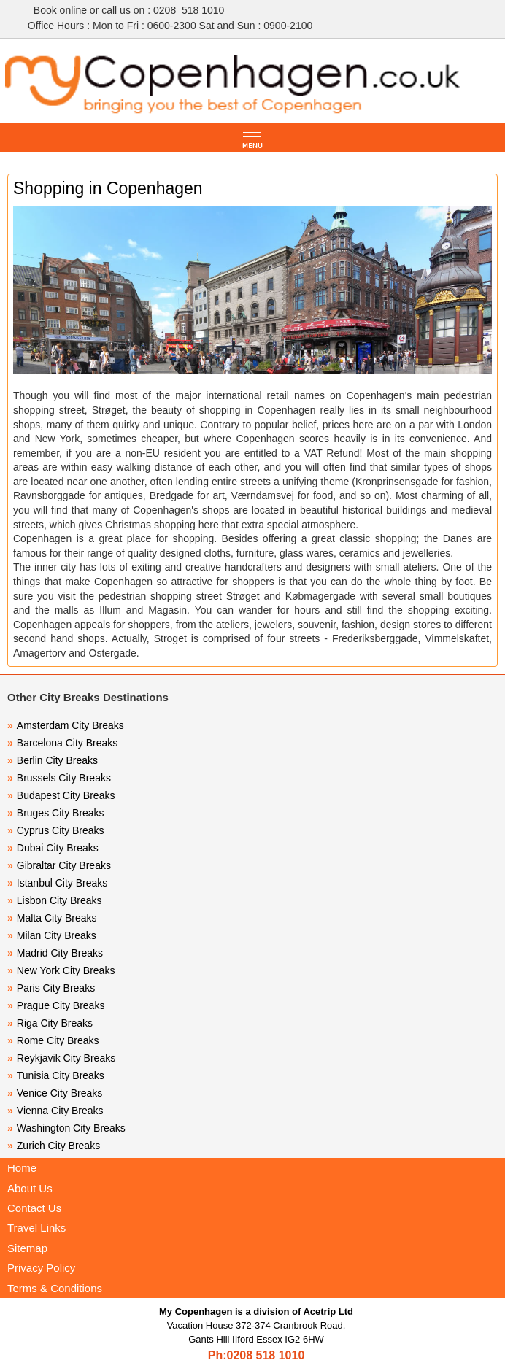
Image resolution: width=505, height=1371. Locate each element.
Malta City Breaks (52, 918)
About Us (30, 1188)
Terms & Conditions (54, 1288)
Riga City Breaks (50, 1023)
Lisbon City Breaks (54, 900)
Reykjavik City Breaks (61, 1058)
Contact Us (34, 1208)
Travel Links (36, 1227)
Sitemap (27, 1248)
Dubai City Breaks (53, 848)
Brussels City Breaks (59, 778)
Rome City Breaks (53, 1040)
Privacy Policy (41, 1268)
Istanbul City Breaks (57, 883)
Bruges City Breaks (55, 813)
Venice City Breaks (54, 1093)
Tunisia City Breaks (57, 1075)
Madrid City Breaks (55, 953)
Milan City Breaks (51, 935)
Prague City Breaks (55, 1005)
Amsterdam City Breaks (65, 725)
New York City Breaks (61, 970)
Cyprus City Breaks (55, 830)
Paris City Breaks (51, 988)
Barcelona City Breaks (62, 743)
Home (21, 1168)
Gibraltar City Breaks (59, 865)
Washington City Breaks (66, 1128)
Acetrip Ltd (328, 1311)
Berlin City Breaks (52, 760)
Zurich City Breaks (53, 1145)
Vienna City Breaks (55, 1110)
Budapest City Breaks (61, 795)
